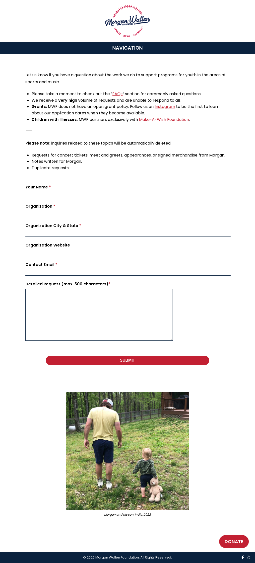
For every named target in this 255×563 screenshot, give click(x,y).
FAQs (117, 94)
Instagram (165, 106)
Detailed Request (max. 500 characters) (67, 284)
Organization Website (47, 245)
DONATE (234, 541)
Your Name (38, 187)
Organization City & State (53, 226)
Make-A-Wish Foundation (164, 119)
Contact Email (41, 264)
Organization (40, 206)
